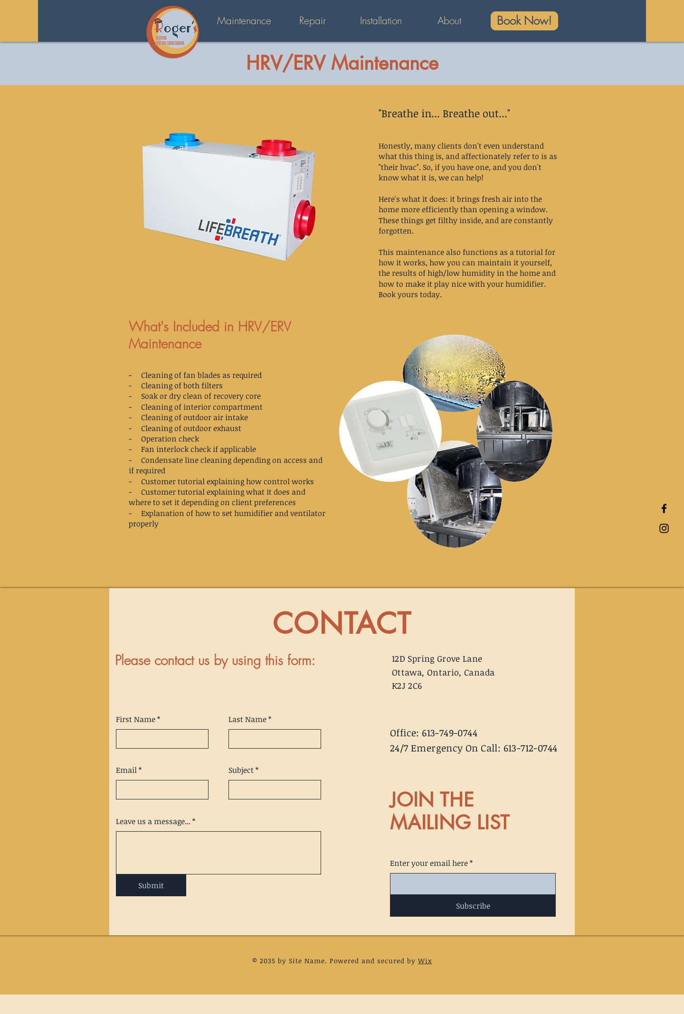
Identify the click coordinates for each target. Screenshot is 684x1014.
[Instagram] (664, 528)
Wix (425, 960)
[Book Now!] (524, 20)
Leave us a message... (153, 821)
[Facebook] (664, 508)
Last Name (247, 719)
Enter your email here (429, 863)
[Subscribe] (473, 906)
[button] (244, 21)
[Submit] (151, 885)
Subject (241, 770)
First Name (135, 719)
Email (126, 770)
